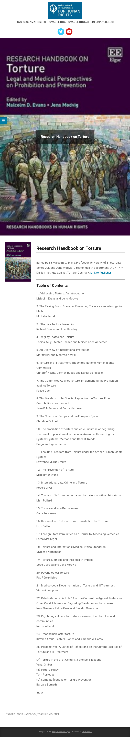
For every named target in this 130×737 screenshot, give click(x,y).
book (20, 714)
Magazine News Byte (61, 731)
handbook (30, 714)
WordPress (87, 731)
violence (54, 714)
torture (42, 714)
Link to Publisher (100, 272)
